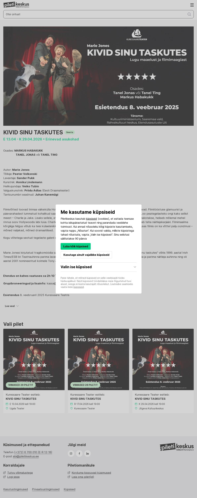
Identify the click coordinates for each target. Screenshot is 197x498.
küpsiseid (91, 218)
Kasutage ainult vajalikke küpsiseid (86, 254)
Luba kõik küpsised (75, 246)
